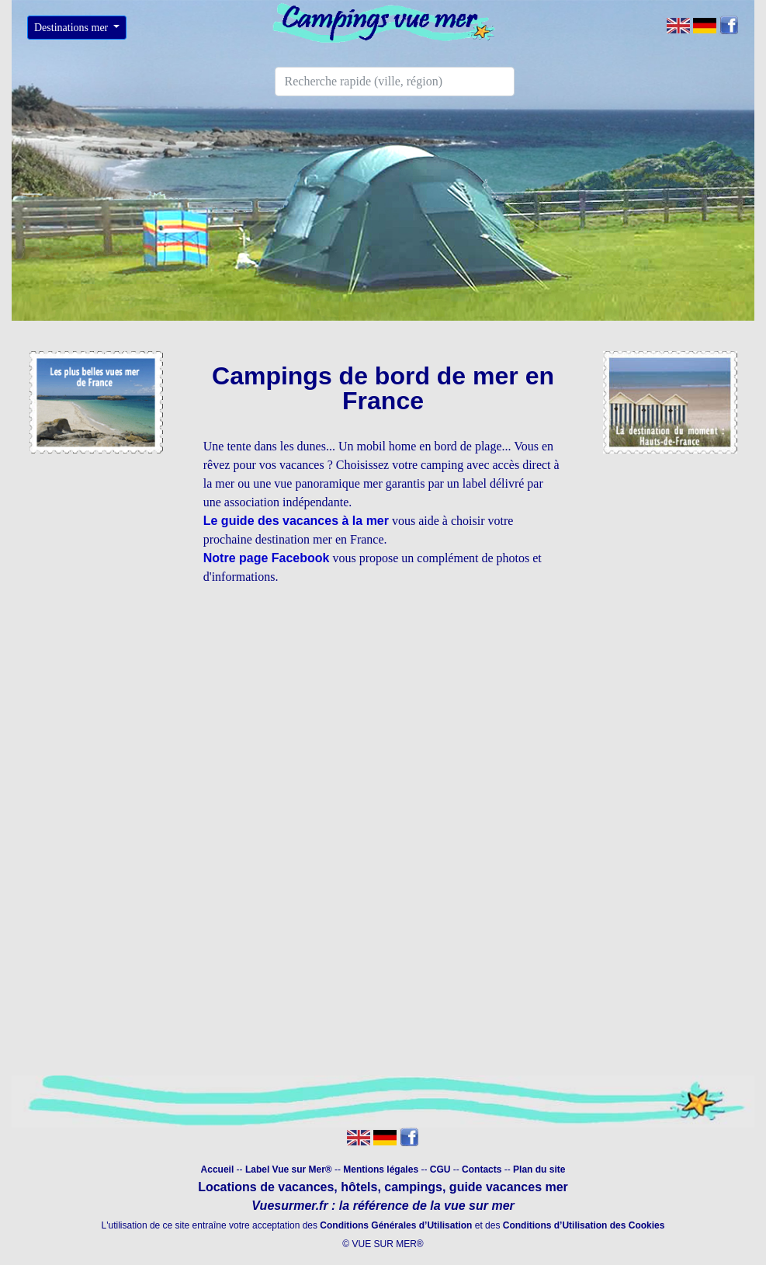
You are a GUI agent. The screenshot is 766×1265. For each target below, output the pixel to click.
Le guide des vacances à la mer (296, 520)
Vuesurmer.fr (289, 1205)
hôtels (359, 1187)
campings (413, 1187)
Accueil (217, 1169)
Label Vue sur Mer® (288, 1169)
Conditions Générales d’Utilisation (396, 1225)
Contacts (481, 1169)
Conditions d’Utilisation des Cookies (584, 1225)
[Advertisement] (383, 707)
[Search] (395, 81)
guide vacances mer (506, 1187)
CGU (440, 1169)
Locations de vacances (266, 1187)
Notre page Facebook (266, 558)
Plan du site (539, 1169)
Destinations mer (72, 27)
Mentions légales (382, 1169)
